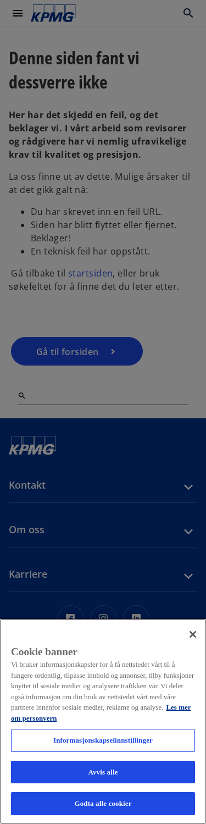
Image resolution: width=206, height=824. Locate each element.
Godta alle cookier (102, 803)
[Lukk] (193, 634)
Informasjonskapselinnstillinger (103, 740)
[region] (103, 721)
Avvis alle (103, 772)
